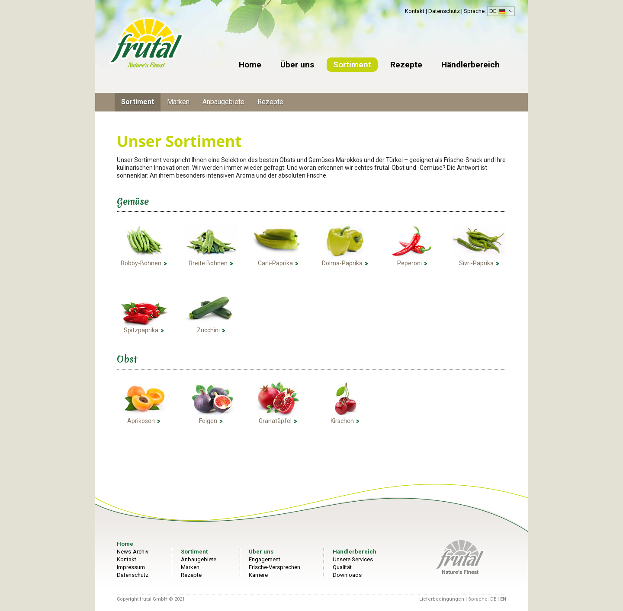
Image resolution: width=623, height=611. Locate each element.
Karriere (258, 575)
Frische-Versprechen (274, 567)
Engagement (264, 559)
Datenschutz (444, 11)
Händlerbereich (470, 65)
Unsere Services (353, 559)
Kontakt (414, 11)
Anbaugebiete (223, 102)
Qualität (342, 567)
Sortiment (352, 65)
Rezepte (406, 65)
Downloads (347, 575)
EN (503, 599)
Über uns (297, 65)
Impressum (131, 567)
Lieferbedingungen (441, 599)
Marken (178, 102)
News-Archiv (132, 551)
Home (250, 65)
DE (500, 12)
